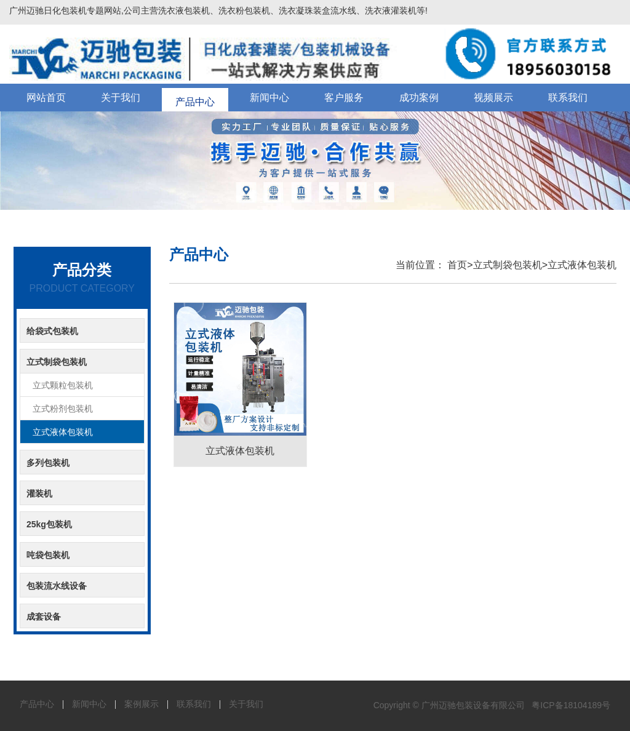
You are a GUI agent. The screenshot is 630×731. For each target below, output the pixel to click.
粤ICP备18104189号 (571, 705)
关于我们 (120, 97)
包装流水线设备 (56, 586)
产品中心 (195, 97)
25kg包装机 (49, 524)
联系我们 (568, 97)
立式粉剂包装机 (63, 408)
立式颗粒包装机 (63, 385)
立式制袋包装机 (507, 265)
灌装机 (39, 493)
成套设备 (43, 616)
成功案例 (419, 97)
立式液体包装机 (582, 265)
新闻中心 (269, 97)
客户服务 (344, 97)
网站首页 (46, 97)
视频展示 (493, 97)
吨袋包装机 (48, 555)
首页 (456, 265)
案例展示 (141, 704)
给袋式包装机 (52, 331)
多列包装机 (48, 463)
